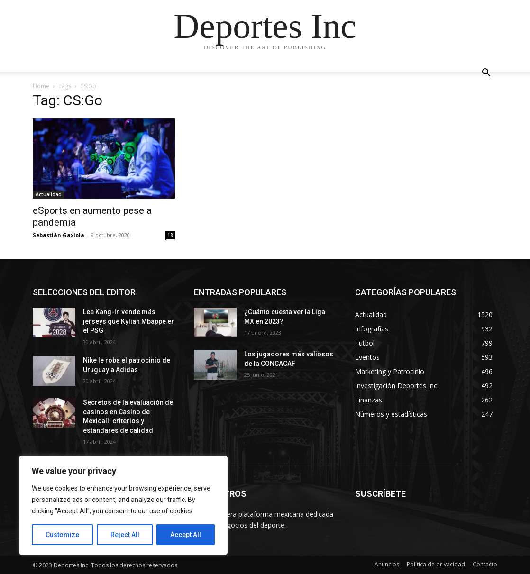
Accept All (185, 534)
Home (41, 86)
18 (170, 235)
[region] (123, 505)
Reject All (124, 534)
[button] (486, 73)
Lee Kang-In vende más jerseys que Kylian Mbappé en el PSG (129, 321)
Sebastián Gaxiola (58, 234)
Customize (62, 534)
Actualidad (49, 194)
